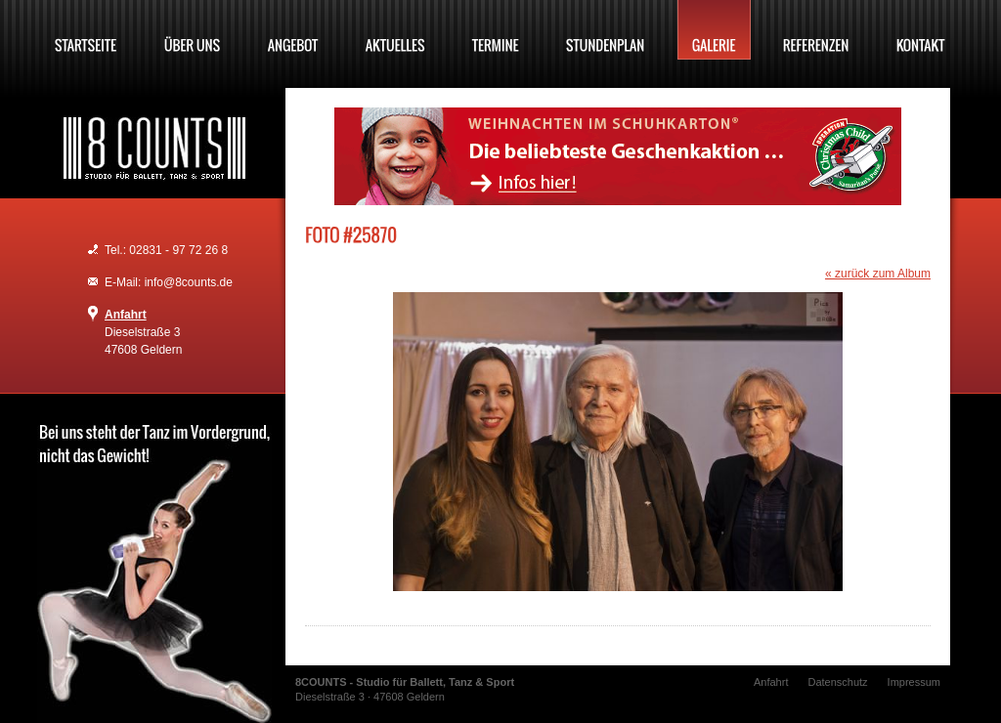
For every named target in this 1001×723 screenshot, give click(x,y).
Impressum (914, 682)
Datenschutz (837, 682)
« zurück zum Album (878, 273)
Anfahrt (126, 314)
